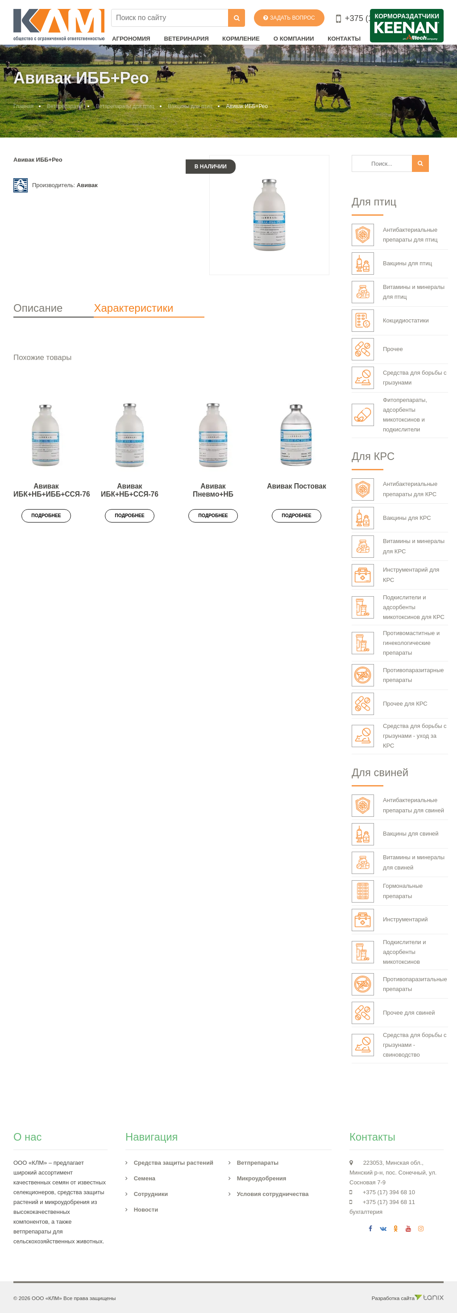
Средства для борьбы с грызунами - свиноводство (399, 1045)
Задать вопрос (289, 18)
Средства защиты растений (173, 1162)
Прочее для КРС (390, 704)
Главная (23, 106)
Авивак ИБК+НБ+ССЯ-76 (129, 490)
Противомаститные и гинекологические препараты (396, 643)
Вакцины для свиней (395, 834)
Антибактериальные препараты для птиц (394, 235)
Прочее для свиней (393, 1013)
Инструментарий (390, 920)
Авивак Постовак (296, 486)
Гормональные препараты (387, 891)
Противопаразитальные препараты (399, 984)
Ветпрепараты (64, 106)
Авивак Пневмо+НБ (213, 490)
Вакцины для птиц (190, 106)
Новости (146, 1209)
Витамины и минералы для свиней (398, 863)
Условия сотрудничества (273, 1194)
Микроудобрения (262, 1178)
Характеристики (133, 308)
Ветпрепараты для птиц (125, 106)
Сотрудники (151, 1194)
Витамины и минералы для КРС (398, 546)
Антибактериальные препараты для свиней (398, 805)
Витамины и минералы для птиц (398, 292)
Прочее (377, 349)
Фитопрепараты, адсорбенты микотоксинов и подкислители (389, 415)
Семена (144, 1178)
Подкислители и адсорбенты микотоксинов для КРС (398, 607)
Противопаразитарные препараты (398, 675)
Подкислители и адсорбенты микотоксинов (389, 952)
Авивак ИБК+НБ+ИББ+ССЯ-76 (51, 490)
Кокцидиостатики (390, 320)
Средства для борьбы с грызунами (399, 378)
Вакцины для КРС (391, 518)
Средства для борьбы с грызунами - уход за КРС (399, 736)
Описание (37, 308)
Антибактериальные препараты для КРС (394, 489)
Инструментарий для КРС (395, 575)
